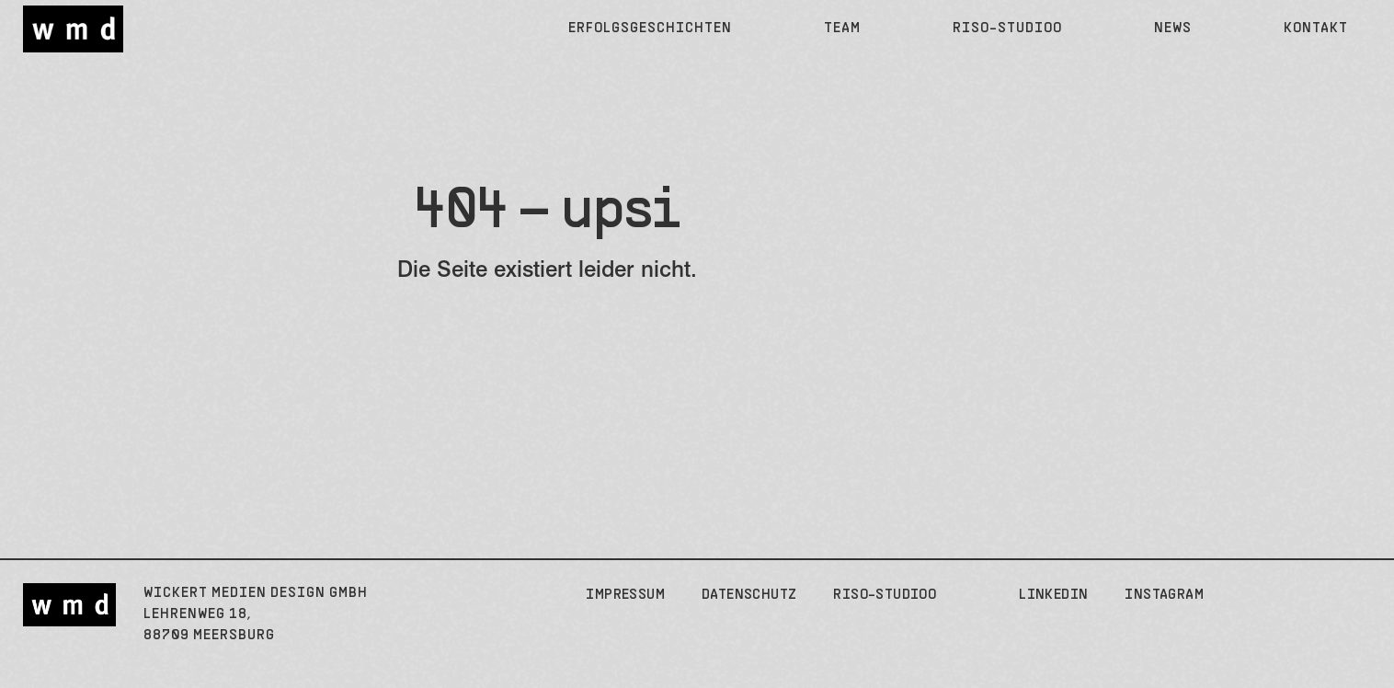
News (1173, 28)
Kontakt (1316, 28)
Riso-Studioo (1007, 28)
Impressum (625, 595)
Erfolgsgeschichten (650, 28)
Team (842, 28)
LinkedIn (1053, 595)
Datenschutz (749, 595)
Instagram (1164, 595)
